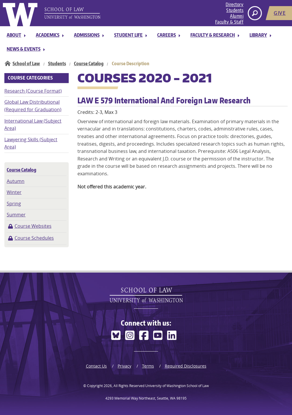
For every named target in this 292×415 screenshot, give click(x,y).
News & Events (23, 49)
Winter (14, 192)
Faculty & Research (212, 35)
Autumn (15, 181)
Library (258, 35)
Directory (235, 4)
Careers (166, 35)
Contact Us (96, 366)
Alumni (236, 16)
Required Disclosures (185, 366)
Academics (47, 35)
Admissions (87, 35)
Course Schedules (34, 238)
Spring (14, 203)
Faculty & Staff (229, 22)
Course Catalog (89, 63)
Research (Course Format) (33, 91)
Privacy (124, 366)
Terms (148, 366)
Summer (16, 214)
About (14, 35)
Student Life (128, 35)
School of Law (26, 63)
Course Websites (33, 226)
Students (234, 10)
